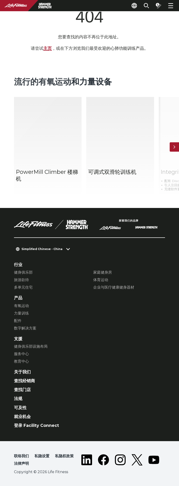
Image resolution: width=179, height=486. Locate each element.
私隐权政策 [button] (64, 456)
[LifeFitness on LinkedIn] (86, 460)
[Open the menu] (170, 5)
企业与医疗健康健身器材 (113, 287)
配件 (17, 320)
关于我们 (22, 371)
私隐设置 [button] (41, 456)
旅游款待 (21, 280)
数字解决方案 (25, 328)
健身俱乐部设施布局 (31, 346)
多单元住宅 (23, 287)
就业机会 (22, 416)
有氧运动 (21, 306)
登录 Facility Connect (36, 425)
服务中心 (21, 354)
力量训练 (21, 313)
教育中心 (21, 361)
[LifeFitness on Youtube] (153, 460)
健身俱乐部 (23, 272)
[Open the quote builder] (158, 5)
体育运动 (100, 280)
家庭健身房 (102, 272)
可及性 (20, 407)
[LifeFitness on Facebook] (103, 460)
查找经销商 (24, 380)
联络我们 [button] (21, 456)
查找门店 (22, 389)
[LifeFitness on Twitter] (137, 460)
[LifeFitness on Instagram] (120, 460)
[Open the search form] (146, 5)
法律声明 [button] (21, 463)
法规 (18, 398)
